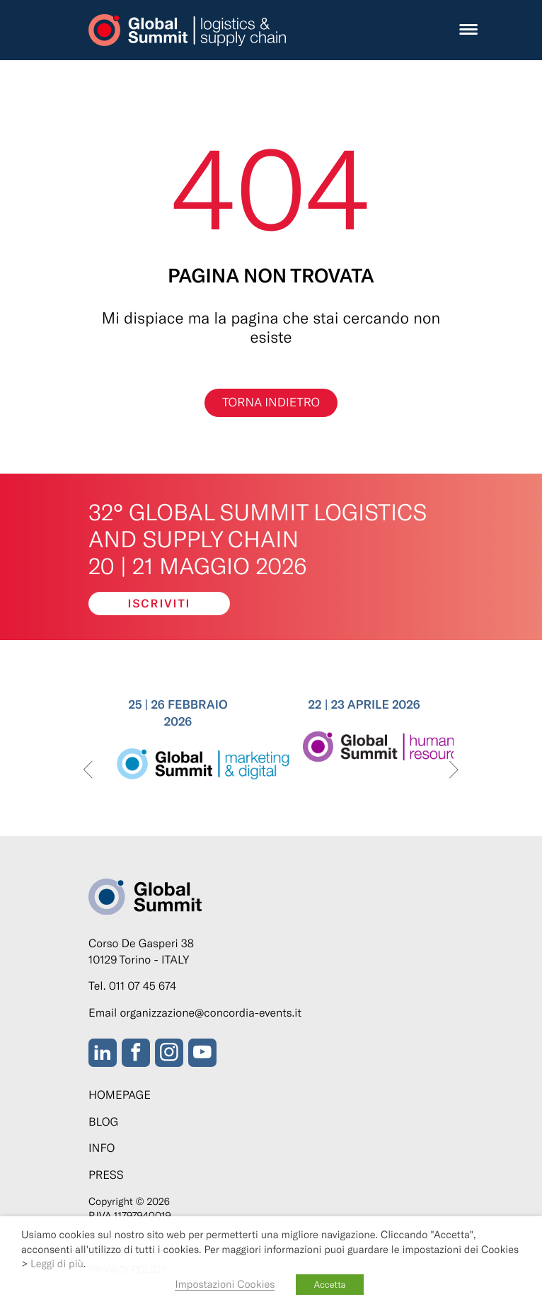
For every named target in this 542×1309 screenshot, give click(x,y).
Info (101, 1148)
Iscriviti (159, 603)
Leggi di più (56, 1263)
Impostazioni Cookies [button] (225, 1283)
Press (106, 1175)
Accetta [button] (329, 1284)
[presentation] (88, 770)
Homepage (119, 1095)
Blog (103, 1121)
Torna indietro (271, 402)
